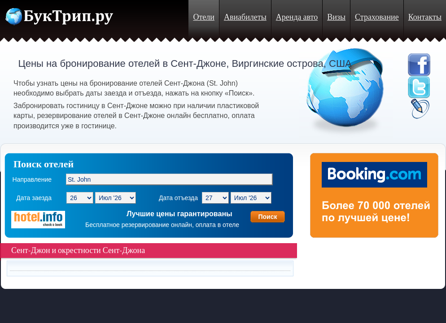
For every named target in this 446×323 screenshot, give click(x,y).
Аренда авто (297, 17)
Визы (336, 17)
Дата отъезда (178, 197)
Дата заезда (34, 197)
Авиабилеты (245, 17)
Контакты (425, 17)
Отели (203, 17)
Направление (32, 179)
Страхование (377, 17)
